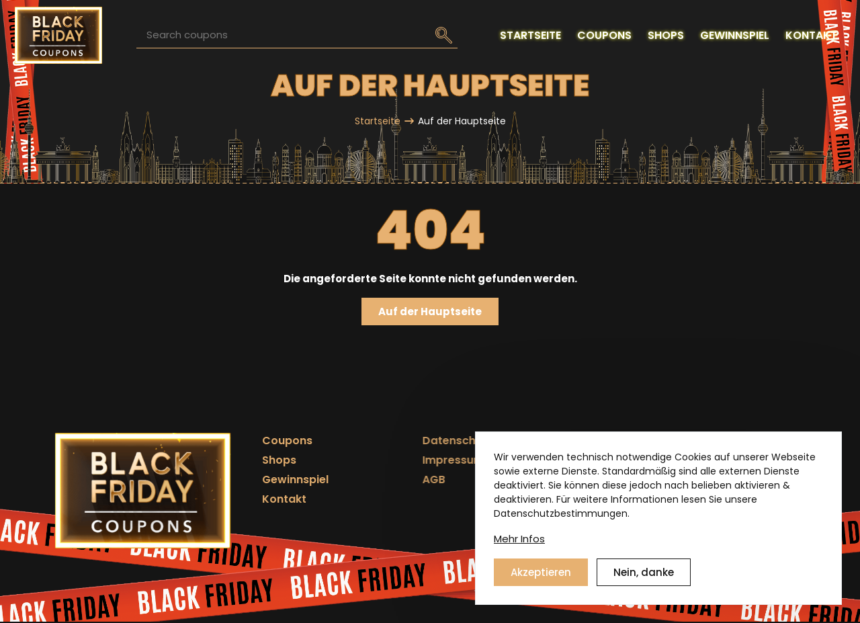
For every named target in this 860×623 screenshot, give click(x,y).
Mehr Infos (519, 541)
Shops (268, 460)
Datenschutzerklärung (453, 440)
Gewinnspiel (284, 479)
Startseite (377, 121)
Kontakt (273, 499)
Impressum (422, 460)
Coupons (276, 440)
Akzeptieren (541, 574)
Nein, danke (643, 574)
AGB (402, 479)
